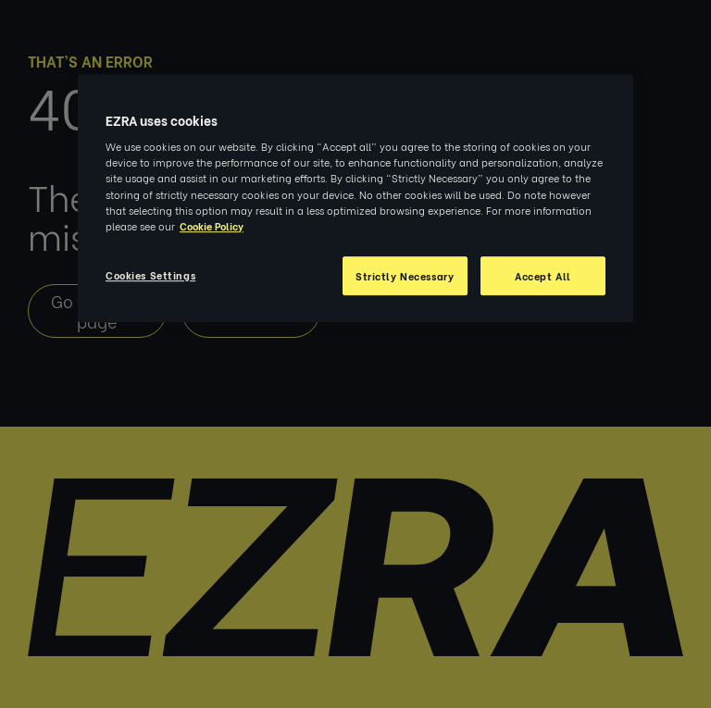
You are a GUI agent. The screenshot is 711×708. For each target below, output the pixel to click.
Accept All (543, 275)
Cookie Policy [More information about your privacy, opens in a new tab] (211, 225)
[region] (355, 198)
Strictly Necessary (405, 275)
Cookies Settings (150, 274)
